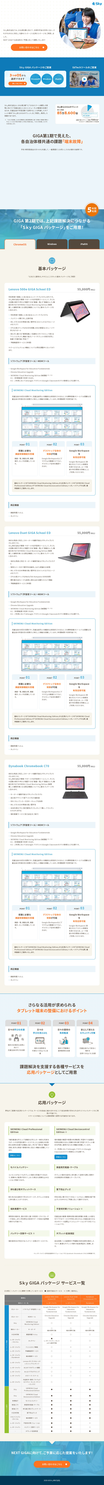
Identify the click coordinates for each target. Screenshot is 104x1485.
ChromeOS (20, 244)
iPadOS (84, 244)
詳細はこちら (15, 1155)
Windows (52, 244)
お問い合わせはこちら (29, 47)
